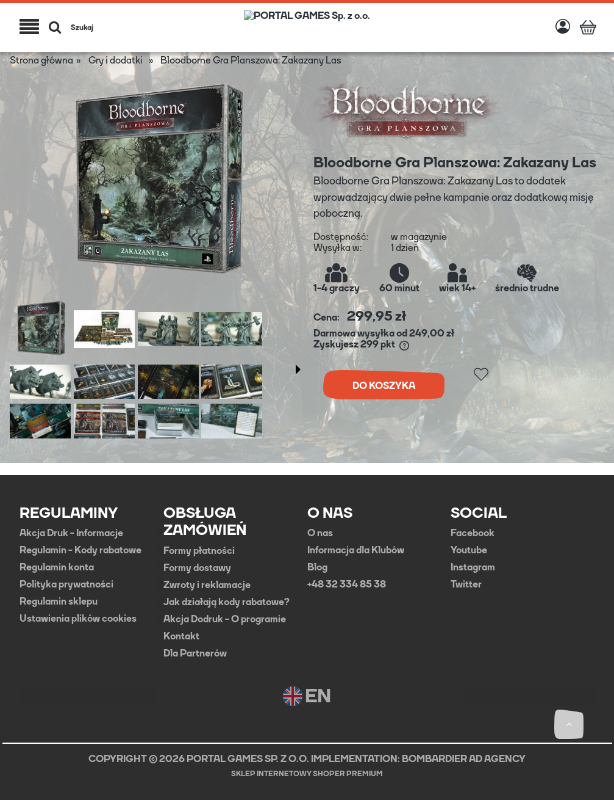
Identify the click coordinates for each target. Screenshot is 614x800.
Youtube (469, 550)
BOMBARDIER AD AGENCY (464, 758)
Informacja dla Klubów (355, 550)
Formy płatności (199, 551)
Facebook (472, 533)
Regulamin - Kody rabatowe (80, 550)
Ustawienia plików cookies (78, 619)
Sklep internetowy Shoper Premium (307, 774)
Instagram (473, 567)
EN (307, 696)
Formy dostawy (197, 568)
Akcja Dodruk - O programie (224, 619)
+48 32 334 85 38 (346, 584)
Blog (317, 567)
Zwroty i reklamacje (207, 585)
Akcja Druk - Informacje (71, 533)
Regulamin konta (57, 567)
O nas (320, 533)
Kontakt (181, 636)
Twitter (466, 584)
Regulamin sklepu (59, 601)
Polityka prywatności (66, 584)
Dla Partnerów (195, 653)
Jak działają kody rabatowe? (226, 602)
